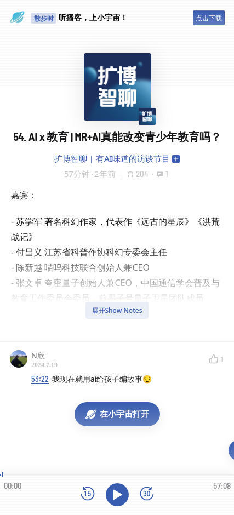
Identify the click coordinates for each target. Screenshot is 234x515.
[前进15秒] (146, 494)
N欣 (38, 355)
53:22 (40, 379)
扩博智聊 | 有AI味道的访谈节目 (112, 158)
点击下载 (209, 17)
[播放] (117, 494)
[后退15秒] (87, 494)
